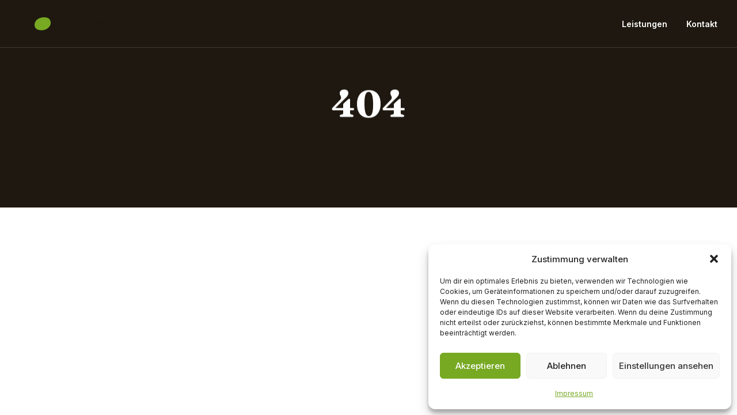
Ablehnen (566, 365)
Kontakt (701, 27)
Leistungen (644, 27)
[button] (714, 259)
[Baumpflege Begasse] (85, 28)
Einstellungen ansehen (666, 365)
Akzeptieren (480, 365)
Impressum (574, 393)
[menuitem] (648, 27)
